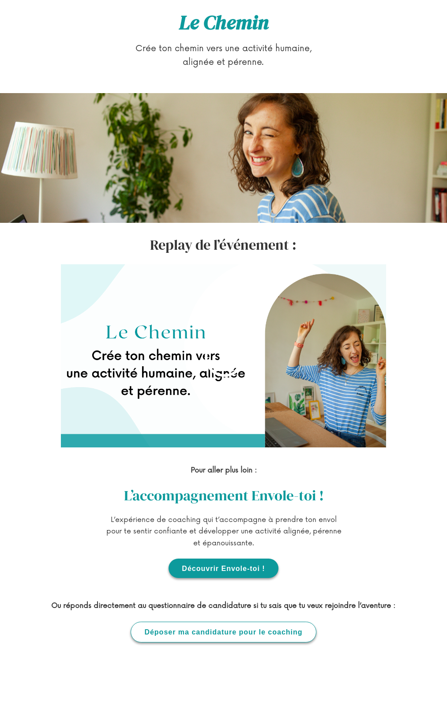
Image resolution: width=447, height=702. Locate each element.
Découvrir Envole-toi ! (223, 569)
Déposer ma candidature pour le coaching (223, 634)
